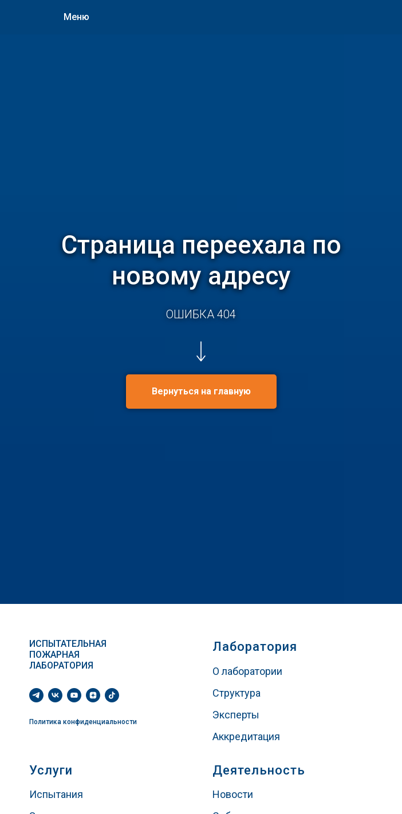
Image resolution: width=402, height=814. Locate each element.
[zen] (93, 695)
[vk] (55, 695)
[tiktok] (112, 695)
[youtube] (74, 695)
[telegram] (36, 695)
